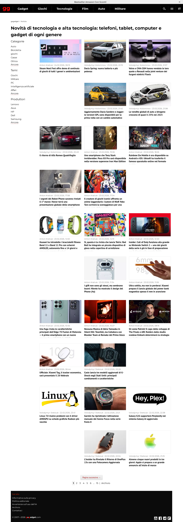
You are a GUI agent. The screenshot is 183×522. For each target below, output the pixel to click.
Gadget (47, 8)
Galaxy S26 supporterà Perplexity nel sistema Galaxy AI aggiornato (147, 417)
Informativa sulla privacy (24, 498)
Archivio (105, 483)
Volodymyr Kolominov (95, 65)
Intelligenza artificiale (22, 86)
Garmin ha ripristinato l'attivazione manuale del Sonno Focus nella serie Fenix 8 (102, 418)
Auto (125, 8)
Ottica (14, 61)
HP (12, 111)
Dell (13, 115)
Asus (13, 108)
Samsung (16, 119)
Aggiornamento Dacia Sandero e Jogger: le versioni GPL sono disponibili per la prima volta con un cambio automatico (104, 114)
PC (12, 82)
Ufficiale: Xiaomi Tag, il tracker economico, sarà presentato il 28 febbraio (60, 374)
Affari (13, 90)
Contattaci (17, 510)
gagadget (15, 21)
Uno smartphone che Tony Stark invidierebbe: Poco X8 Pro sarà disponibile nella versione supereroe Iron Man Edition (105, 158)
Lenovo (15, 104)
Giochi (66, 8)
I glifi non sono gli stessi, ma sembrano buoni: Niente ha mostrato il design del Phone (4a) (103, 288)
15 (97, 483)
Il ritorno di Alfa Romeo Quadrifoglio (58, 155)
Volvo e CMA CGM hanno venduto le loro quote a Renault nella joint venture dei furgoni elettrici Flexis (149, 71)
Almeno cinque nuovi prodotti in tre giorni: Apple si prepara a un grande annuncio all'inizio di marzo (147, 462)
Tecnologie (88, 8)
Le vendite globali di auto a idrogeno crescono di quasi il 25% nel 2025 (147, 113)
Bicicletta (16, 50)
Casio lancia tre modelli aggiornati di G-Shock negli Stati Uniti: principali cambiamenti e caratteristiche (104, 375)
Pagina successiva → (91, 477)
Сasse (14, 57)
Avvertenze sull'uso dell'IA (24, 504)
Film (109, 8)
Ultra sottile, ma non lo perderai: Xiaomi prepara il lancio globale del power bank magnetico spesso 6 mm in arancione (149, 288)
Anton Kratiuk (46, 65)
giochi (14, 54)
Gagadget (18, 7)
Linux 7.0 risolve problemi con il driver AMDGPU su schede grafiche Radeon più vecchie (59, 418)
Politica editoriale (20, 501)
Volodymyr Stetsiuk (93, 369)
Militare (15, 79)
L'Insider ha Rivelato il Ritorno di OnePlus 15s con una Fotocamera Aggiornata (104, 461)
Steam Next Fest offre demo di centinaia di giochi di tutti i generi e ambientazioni (60, 70)
